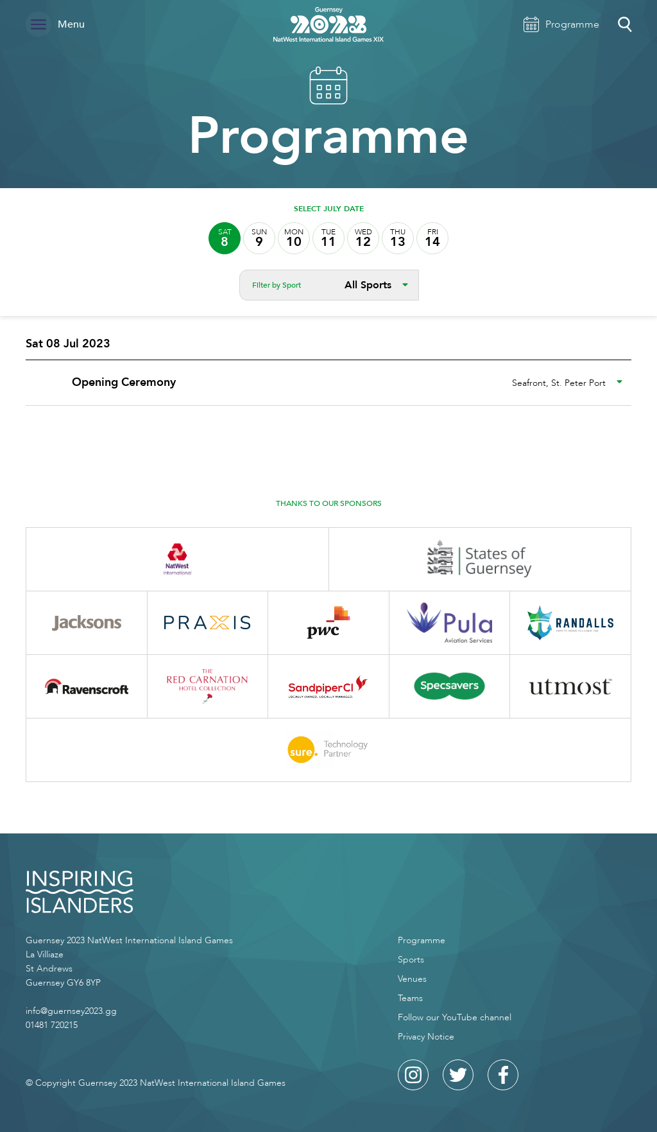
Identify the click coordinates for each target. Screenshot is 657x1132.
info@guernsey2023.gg (71, 1011)
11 (328, 238)
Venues (412, 979)
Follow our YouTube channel (454, 1017)
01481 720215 (52, 1025)
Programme (421, 940)
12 (363, 238)
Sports (411, 959)
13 (397, 238)
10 (293, 238)
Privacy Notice (426, 1037)
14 (432, 238)
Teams (410, 998)
